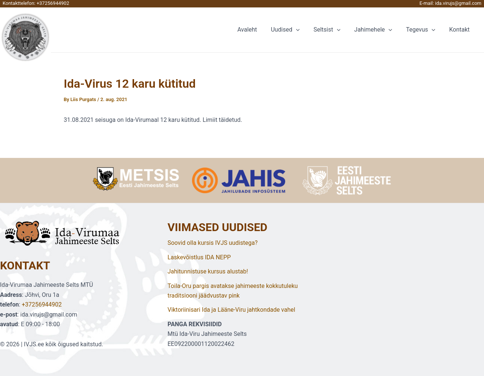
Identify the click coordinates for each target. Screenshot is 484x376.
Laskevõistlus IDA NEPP (199, 257)
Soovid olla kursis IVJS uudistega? (213, 242)
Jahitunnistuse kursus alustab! (208, 271)
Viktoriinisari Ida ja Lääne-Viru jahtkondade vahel (232, 309)
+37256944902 (52, 3)
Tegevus (423, 29)
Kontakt (460, 29)
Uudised (294, 29)
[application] (305, 29)
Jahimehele (378, 29)
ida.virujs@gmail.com (458, 3)
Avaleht (258, 29)
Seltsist (334, 29)
